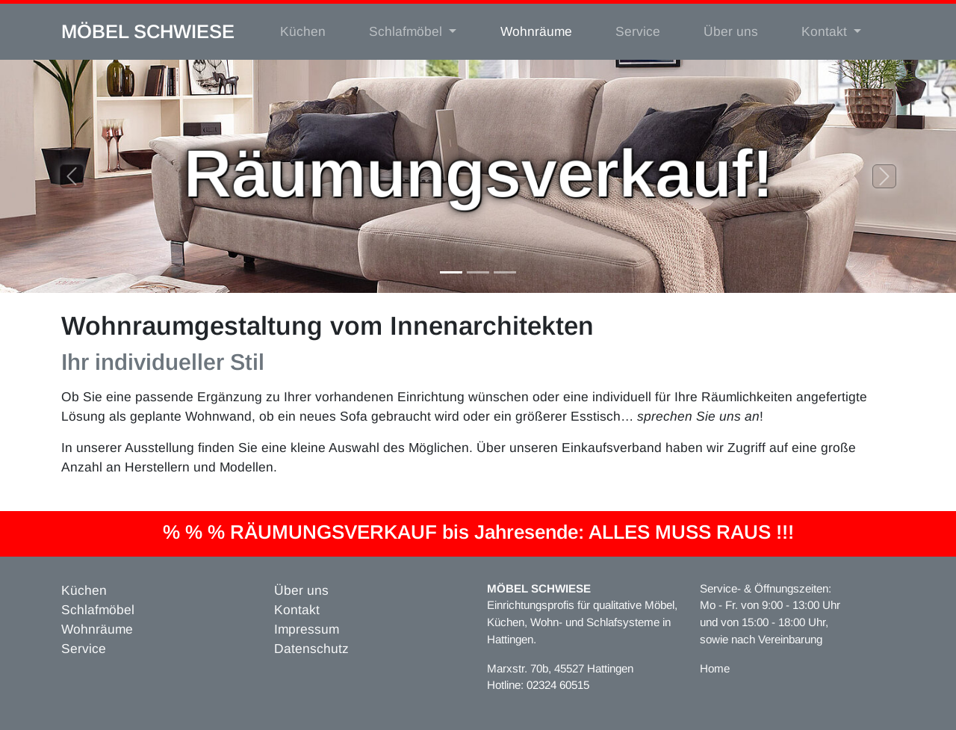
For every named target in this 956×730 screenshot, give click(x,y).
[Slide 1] (451, 272)
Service (637, 31)
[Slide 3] (505, 272)
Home (715, 668)
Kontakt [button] (826, 31)
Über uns (731, 31)
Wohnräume (536, 31)
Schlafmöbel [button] (407, 31)
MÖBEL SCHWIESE (148, 31)
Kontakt (297, 609)
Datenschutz (311, 648)
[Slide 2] (478, 272)
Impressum (306, 629)
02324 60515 (558, 684)
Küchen (303, 31)
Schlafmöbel (97, 609)
